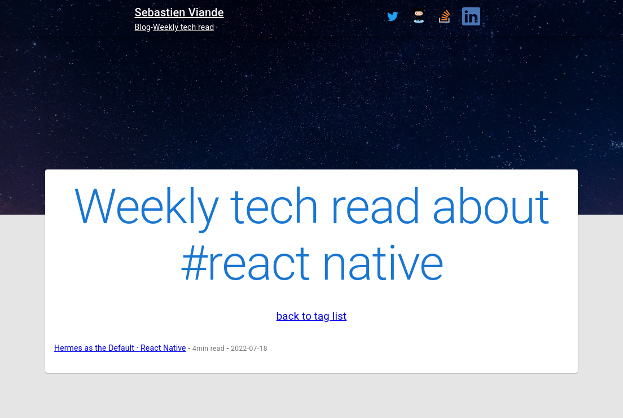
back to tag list (312, 316)
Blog (142, 27)
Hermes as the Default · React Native (120, 347)
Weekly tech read (183, 27)
